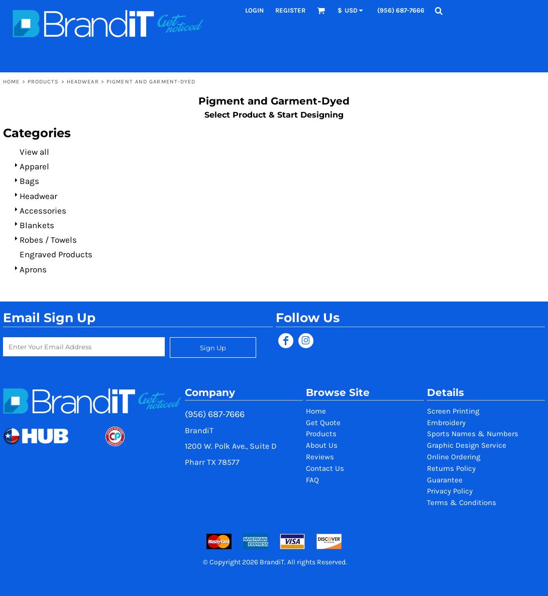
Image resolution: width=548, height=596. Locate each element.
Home (11, 81)
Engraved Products (56, 254)
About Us (322, 445)
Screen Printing (453, 411)
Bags (29, 181)
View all (34, 152)
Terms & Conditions (461, 502)
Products (43, 81)
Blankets (37, 225)
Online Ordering (453, 456)
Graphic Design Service (466, 445)
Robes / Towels (48, 240)
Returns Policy (451, 468)
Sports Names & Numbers (472, 433)
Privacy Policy (450, 490)
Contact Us (325, 468)
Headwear (83, 81)
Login (254, 10)
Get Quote (323, 422)
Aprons (33, 269)
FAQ (312, 479)
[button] (321, 11)
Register (290, 10)
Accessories (43, 211)
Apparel (34, 166)
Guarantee (445, 479)
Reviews (320, 456)
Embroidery (446, 422)
